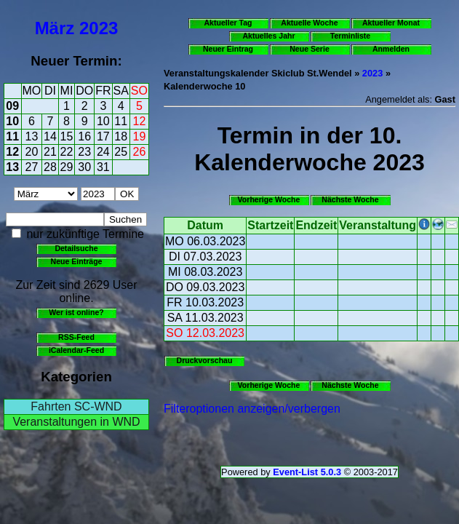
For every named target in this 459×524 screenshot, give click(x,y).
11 (120, 121)
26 (139, 152)
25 (120, 152)
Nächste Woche (350, 199)
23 (84, 152)
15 (66, 136)
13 (32, 136)
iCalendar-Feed (76, 350)
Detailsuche (76, 248)
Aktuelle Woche (309, 22)
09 (12, 106)
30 (84, 167)
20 (32, 152)
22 (66, 152)
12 (139, 121)
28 (50, 167)
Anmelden (391, 48)
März (55, 28)
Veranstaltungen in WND (76, 422)
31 (103, 167)
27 (32, 167)
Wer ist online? (76, 312)
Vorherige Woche (269, 199)
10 (12, 121)
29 (66, 167)
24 (103, 152)
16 (84, 136)
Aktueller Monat (391, 22)
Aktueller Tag (228, 22)
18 (120, 136)
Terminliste (350, 35)
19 (139, 136)
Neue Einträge (77, 261)
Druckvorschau (205, 360)
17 (103, 136)
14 (50, 136)
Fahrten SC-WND (76, 406)
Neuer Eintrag (228, 48)
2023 (98, 28)
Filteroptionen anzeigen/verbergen (252, 408)
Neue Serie (310, 48)
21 (50, 152)
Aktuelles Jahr (268, 35)
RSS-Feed (76, 337)
